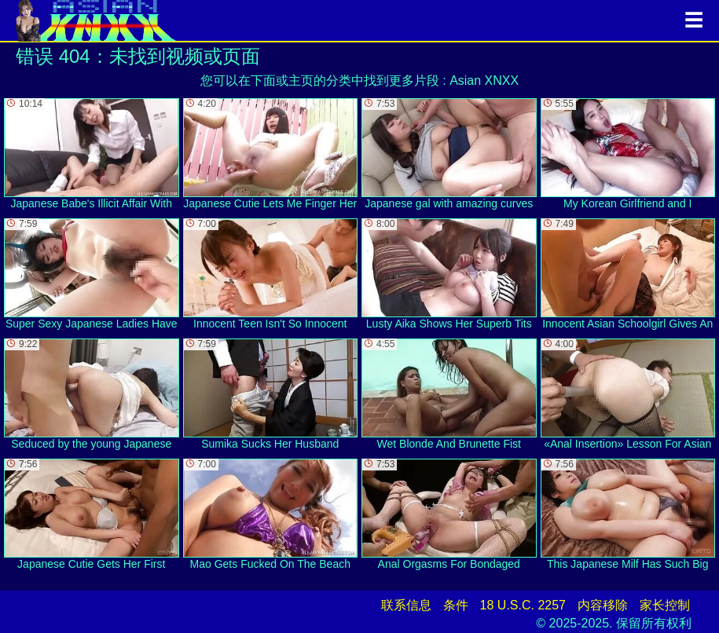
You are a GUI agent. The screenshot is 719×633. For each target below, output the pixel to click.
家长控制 (665, 605)
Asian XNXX (484, 80)
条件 (455, 605)
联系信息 (406, 605)
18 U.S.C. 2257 (523, 605)
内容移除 (603, 605)
